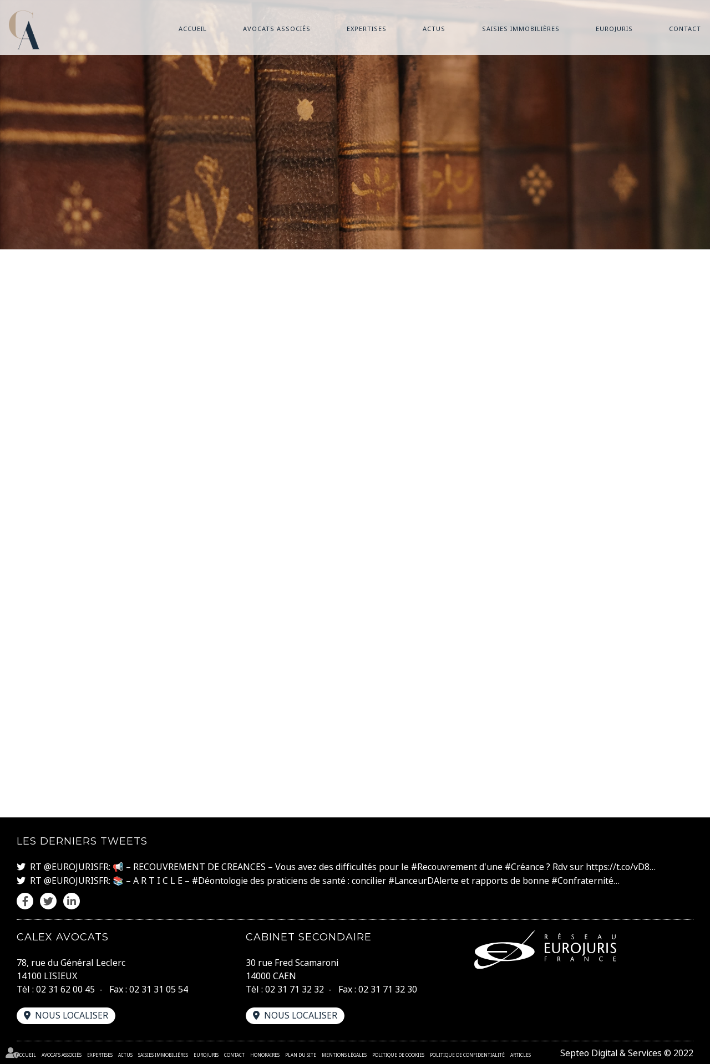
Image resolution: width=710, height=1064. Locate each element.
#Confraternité (586, 879)
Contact (685, 28)
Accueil (193, 28)
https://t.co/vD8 (619, 866)
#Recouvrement (444, 866)
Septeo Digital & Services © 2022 (626, 1052)
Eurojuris (614, 28)
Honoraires (265, 1053)
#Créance (525, 866)
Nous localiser (72, 1014)
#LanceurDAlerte (425, 879)
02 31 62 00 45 (65, 988)
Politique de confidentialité (467, 1053)
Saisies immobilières (521, 28)
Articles (520, 1053)
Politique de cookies (398, 1053)
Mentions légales (344, 1053)
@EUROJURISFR (76, 866)
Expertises (367, 28)
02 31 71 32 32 (294, 988)
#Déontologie (220, 879)
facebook (688, 510)
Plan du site (300, 1053)
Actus (434, 28)
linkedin (688, 554)
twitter (688, 532)
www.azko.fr (355, 514)
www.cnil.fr (602, 703)
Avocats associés (277, 28)
